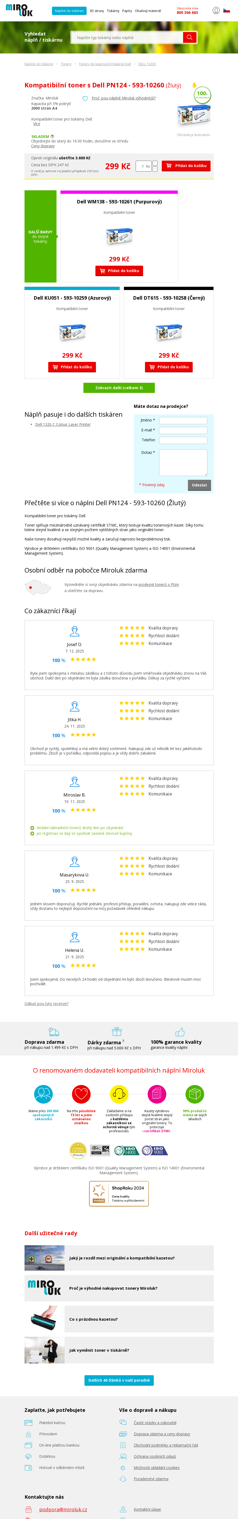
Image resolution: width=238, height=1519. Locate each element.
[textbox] (127, 37)
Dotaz (146, 438)
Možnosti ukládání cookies (157, 1453)
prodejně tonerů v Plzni (159, 570)
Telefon (148, 425)
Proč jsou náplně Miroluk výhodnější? (124, 98)
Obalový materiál (148, 11)
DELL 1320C (147, 64)
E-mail (146, 416)
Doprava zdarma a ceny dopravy (162, 1419)
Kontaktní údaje (147, 1495)
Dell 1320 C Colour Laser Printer (63, 410)
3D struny (97, 11)
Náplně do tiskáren (69, 11)
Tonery (66, 64)
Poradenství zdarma (151, 1464)
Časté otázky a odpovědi (155, 1408)
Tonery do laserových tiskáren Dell (105, 64)
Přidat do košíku (186, 165)
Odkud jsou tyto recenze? (46, 989)
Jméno (146, 406)
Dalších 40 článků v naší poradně (119, 1366)
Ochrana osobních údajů (155, 1442)
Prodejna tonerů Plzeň (153, 1506)
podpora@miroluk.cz (63, 1495)
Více (36, 123)
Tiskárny (113, 11)
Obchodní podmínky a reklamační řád (166, 1430)
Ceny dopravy (43, 145)
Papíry (127, 11)
